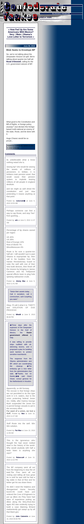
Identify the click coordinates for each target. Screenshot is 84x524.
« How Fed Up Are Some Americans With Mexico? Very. (20, 32)
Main (18, 34)
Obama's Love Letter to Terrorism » (20, 35)
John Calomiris (22, 516)
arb (16, 220)
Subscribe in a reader (61, 8)
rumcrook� (20, 201)
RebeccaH (20, 457)
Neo (23, 414)
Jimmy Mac (20, 281)
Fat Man (18, 430)
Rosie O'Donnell (13, 62)
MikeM (18, 314)
